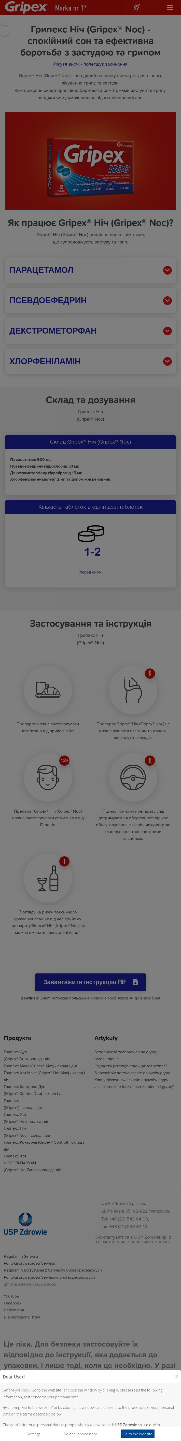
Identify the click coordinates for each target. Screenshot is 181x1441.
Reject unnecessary (80, 1433)
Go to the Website (137, 1433)
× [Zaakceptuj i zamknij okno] (176, 1377)
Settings (33, 1433)
